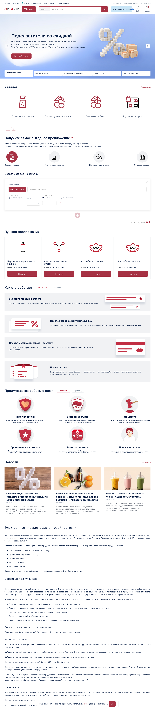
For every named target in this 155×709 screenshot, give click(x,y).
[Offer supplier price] (10, 203)
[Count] (33, 203)
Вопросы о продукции (110, 686)
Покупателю (42, 288)
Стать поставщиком (31, 3)
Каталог (72, 682)
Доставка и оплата (130, 3)
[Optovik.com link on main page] (12, 9)
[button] (148, 46)
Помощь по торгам (77, 686)
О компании (145, 3)
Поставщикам (64, 3)
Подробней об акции (21, 56)
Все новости (146, 428)
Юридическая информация (112, 690)
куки (86, 704)
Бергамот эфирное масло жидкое (21, 262)
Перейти (22, 274)
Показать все (145, 87)
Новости (15, 3)
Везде (44, 9)
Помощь (141, 686)
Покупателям (49, 3)
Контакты (117, 3)
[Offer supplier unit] (14, 203)
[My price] (49, 203)
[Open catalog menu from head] (29, 9)
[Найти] (103, 9)
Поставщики (105, 682)
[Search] (73, 9)
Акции (7, 3)
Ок (112, 704)
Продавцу (57, 288)
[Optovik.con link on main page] (13, 680)
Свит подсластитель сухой (55, 262)
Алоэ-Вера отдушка (92, 261)
